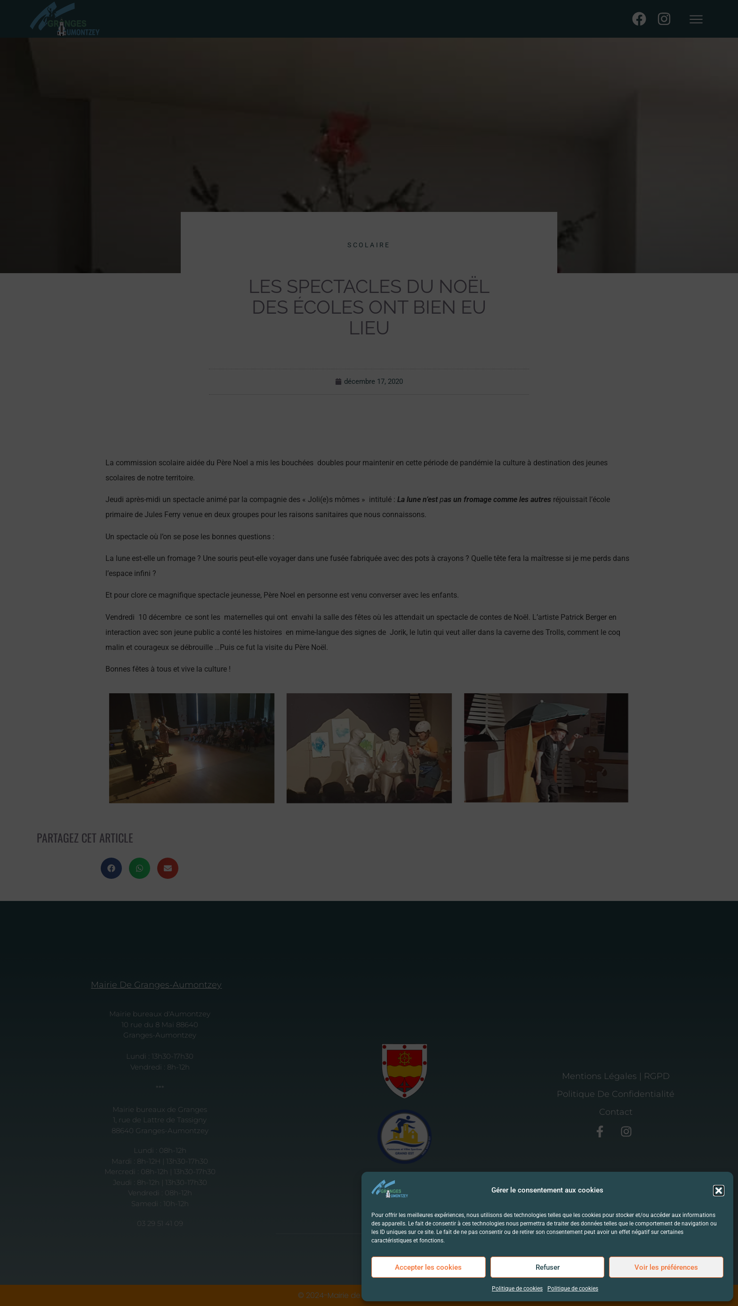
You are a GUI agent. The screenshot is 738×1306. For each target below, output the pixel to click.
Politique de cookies (517, 1288)
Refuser (548, 1267)
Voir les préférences (666, 1267)
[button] (718, 1190)
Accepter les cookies (428, 1267)
